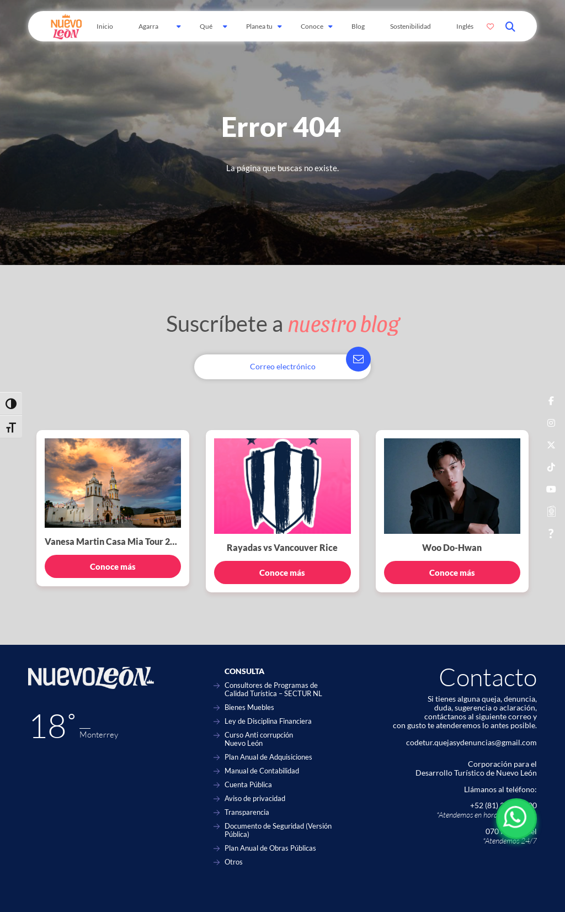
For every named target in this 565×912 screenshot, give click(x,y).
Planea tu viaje (259, 31)
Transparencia (247, 812)
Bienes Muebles (249, 707)
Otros (234, 862)
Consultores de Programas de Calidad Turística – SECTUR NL (273, 689)
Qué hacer (208, 31)
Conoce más (113, 566)
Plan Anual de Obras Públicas (270, 848)
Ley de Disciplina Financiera (268, 721)
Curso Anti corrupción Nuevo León (259, 739)
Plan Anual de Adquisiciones (268, 757)
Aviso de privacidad (255, 798)
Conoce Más (312, 31)
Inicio (105, 26)
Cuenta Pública (248, 785)
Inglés (464, 26)
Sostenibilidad (410, 26)
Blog (358, 26)
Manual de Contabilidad (262, 771)
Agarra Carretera (152, 31)
